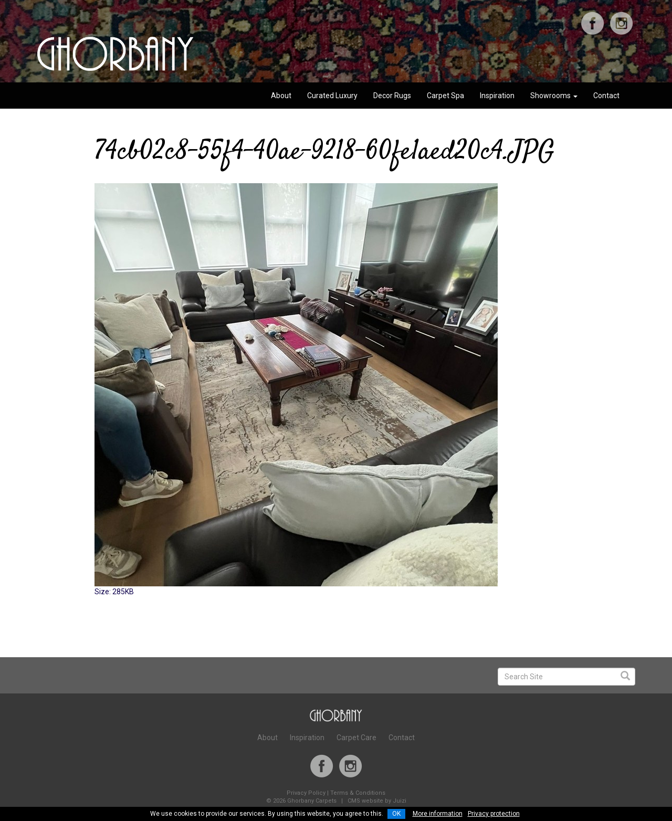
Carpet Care (356, 737)
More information (438, 813)
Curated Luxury (332, 95)
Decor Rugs (392, 95)
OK (396, 813)
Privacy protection (494, 813)
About (281, 95)
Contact (606, 95)
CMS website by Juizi (377, 800)
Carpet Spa (445, 95)
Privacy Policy (306, 793)
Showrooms (554, 95)
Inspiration (497, 95)
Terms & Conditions (357, 793)
